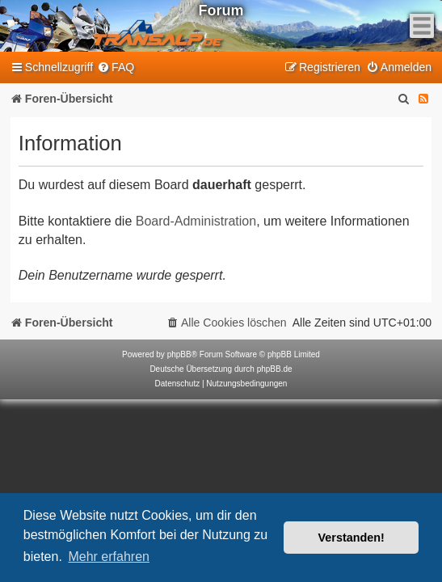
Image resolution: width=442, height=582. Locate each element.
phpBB (179, 354)
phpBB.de (275, 369)
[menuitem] (115, 67)
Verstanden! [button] (351, 537)
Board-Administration (196, 221)
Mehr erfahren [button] (108, 556)
